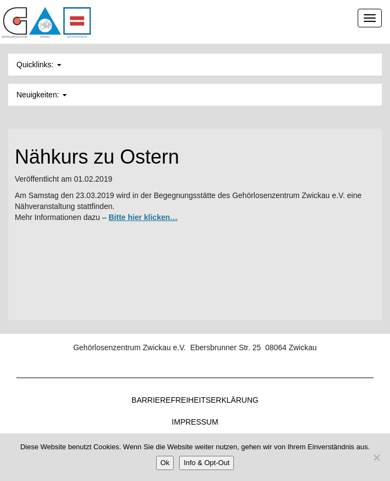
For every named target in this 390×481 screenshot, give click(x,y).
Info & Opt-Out (206, 463)
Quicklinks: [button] (38, 64)
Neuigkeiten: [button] (41, 94)
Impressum (195, 422)
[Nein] (376, 457)
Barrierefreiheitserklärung (195, 400)
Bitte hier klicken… (142, 217)
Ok (165, 463)
